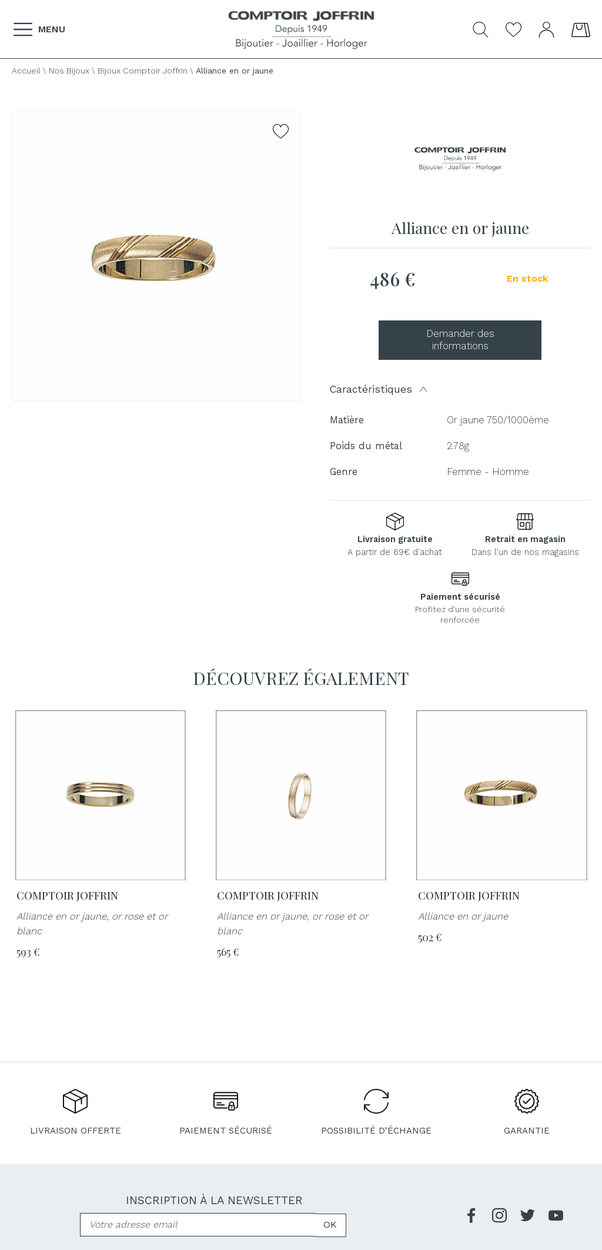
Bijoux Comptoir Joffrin (143, 70)
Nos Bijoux (69, 70)
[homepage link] (301, 30)
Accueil (26, 70)
